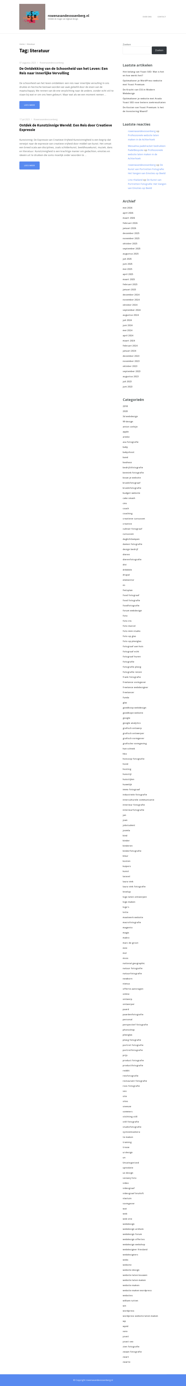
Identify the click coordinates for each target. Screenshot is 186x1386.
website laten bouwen (135, 1275)
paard (126, 1009)
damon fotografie (132, 544)
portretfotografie (133, 1050)
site (125, 1096)
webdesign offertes (134, 1239)
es (124, 585)
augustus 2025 (131, 253)
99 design (128, 421)
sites (125, 1101)
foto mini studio (132, 631)
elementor (128, 580)
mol (125, 953)
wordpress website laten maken (140, 1316)
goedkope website (133, 712)
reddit (126, 1070)
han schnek (129, 748)
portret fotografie (133, 1045)
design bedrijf (130, 549)
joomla (126, 830)
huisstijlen (128, 779)
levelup (127, 891)
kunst (126, 871)
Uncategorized (131, 1162)
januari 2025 (129, 289)
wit (124, 1305)
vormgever (129, 1203)
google (126, 718)
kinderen (128, 845)
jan (124, 815)
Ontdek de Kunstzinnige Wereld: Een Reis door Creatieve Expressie (65, 127)
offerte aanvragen (133, 988)
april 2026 (128, 212)
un (124, 1157)
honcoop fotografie (133, 758)
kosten (126, 861)
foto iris (127, 620)
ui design (128, 1152)
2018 (125, 406)
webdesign (129, 1224)
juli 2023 (127, 381)
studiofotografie (132, 1126)
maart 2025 (129, 279)
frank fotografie (132, 677)
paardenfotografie (133, 1014)
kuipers (127, 866)
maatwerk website (133, 917)
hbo (125, 753)
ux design (128, 1172)
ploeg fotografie (132, 1040)
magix (126, 932)
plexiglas (127, 1034)
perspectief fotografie (135, 1024)
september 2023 (132, 371)
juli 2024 (127, 320)
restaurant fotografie (135, 1080)
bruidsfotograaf (132, 482)
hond (125, 764)
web (125, 1213)
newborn (128, 978)
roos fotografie (131, 1086)
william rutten (130, 1300)
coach (126, 508)
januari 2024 (129, 350)
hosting (127, 769)
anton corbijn (130, 426)
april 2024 (128, 335)
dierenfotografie (132, 559)
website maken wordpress (137, 1290)
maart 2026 (129, 217)
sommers (128, 1111)
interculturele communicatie (138, 799)
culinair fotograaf (132, 528)
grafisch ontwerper (133, 733)
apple (126, 431)
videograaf (129, 1188)
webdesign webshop (134, 1244)
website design (131, 1270)
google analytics (132, 723)
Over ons (147, 16)
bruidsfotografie (132, 488)
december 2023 (131, 356)
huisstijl (127, 774)
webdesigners (130, 1254)
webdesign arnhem (133, 1229)
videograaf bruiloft (133, 1193)
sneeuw (127, 1106)
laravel (126, 876)
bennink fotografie (133, 472)
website (127, 1264)
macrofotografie (132, 922)
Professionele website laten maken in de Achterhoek (145, 154)
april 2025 (128, 274)
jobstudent (129, 825)
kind (125, 835)
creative (127, 523)
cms (125, 503)
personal (127, 1019)
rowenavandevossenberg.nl (68, 15)
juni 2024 (128, 325)
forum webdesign (132, 610)
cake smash (129, 498)
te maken (128, 1137)
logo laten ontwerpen (135, 896)
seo (125, 1091)
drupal (126, 574)
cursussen (128, 534)
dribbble (127, 569)
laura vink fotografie (134, 886)
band (125, 457)
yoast (126, 1336)
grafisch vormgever (133, 738)
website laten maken (134, 1280)
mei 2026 (127, 207)
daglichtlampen (131, 539)
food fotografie (131, 600)
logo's (126, 907)
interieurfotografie (133, 810)
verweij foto (130, 1178)
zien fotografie (131, 1346)
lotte (125, 912)
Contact (161, 16)
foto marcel (129, 625)
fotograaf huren (132, 656)
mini (125, 948)
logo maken (129, 901)
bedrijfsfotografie (133, 467)
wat (125, 1208)
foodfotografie (131, 605)
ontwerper (129, 1004)
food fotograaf (131, 595)
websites (128, 1295)
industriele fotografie (135, 794)
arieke (126, 436)
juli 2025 (127, 258)
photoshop (129, 1029)
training (127, 1142)
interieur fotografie (134, 804)
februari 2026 (130, 223)
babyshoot (128, 452)
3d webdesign (130, 416)
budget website (131, 493)
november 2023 (131, 361)
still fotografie (131, 1121)
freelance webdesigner (135, 687)
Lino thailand (135, 179)
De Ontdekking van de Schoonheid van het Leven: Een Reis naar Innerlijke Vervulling (63, 70)
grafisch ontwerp (132, 728)
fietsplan (128, 590)
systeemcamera (131, 1131)
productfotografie (133, 1065)
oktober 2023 (130, 366)
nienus (126, 983)
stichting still (130, 1116)
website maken (131, 1285)
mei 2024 (127, 330)
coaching (127, 513)
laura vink (128, 881)
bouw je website (132, 477)
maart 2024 (129, 340)
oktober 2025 (130, 243)
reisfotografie (130, 1075)
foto (125, 615)
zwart (126, 1356)
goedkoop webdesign (134, 707)
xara (125, 1331)
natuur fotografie (133, 968)
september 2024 (132, 310)
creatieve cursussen (134, 518)
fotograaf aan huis (133, 646)
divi (125, 564)
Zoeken (127, 44)
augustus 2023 (131, 376)
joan (125, 820)
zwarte (126, 1362)
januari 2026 (129, 228)
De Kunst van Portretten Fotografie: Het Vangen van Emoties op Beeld (146, 169)
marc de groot (130, 942)
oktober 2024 (130, 304)
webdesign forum (132, 1234)
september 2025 (132, 248)
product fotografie (133, 1060)
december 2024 (131, 294)
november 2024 (131, 299)
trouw (126, 1147)
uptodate (128, 1167)
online (126, 994)
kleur (125, 855)
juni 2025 (128, 263)
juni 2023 (128, 386)
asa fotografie (131, 442)
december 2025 (131, 233)
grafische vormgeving (135, 743)
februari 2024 (130, 345)
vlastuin (127, 1198)
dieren (126, 554)
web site (127, 1218)
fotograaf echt (131, 651)
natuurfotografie (132, 973)
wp (124, 1321)
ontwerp (127, 999)
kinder (126, 840)
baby (125, 447)
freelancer (128, 692)
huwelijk (127, 784)
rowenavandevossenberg (142, 131)
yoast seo (128, 1341)
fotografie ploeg (132, 666)
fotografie (128, 661)
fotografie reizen (132, 672)
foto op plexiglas (132, 641)
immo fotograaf (131, 789)
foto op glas (129, 636)
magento (128, 927)
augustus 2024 (131, 315)
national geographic (134, 963)
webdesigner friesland (135, 1249)
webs (125, 1259)
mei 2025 (127, 269)
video (126, 1183)
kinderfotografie (132, 850)
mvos (125, 958)
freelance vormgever (134, 682)
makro (126, 937)
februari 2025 (130, 284)
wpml (125, 1326)
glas (125, 702)
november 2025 (131, 238)
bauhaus (127, 462)
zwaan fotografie (132, 1351)
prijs (125, 1055)
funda (126, 697)
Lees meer (29, 105)
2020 (125, 411)
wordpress (128, 1310)
